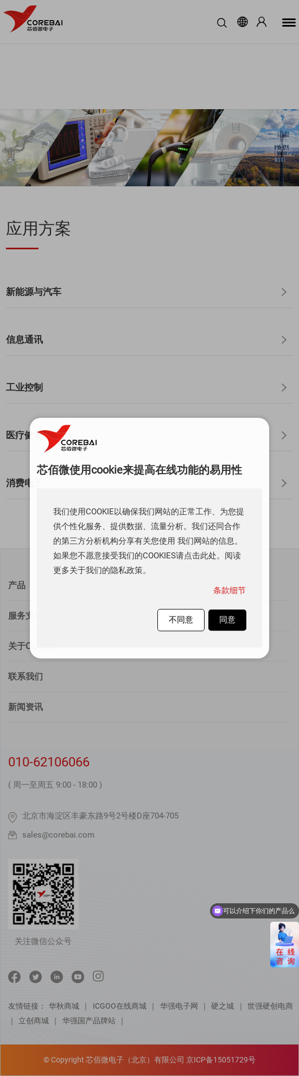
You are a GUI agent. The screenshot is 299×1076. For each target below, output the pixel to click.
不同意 (181, 620)
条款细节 (229, 590)
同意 (227, 620)
